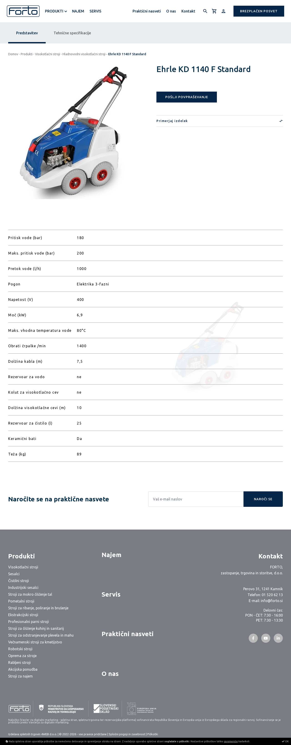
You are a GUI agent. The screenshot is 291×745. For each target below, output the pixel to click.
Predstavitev (27, 33)
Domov (13, 54)
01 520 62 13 (272, 595)
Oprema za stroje (22, 656)
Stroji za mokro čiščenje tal (30, 594)
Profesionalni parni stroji (28, 622)
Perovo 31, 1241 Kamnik (263, 589)
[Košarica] (214, 11)
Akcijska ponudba (23, 669)
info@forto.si (272, 601)
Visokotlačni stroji (47, 54)
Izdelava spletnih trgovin (24, 734)
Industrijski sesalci (23, 587)
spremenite (231, 741)
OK (285, 741)
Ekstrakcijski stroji (23, 615)
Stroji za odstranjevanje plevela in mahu (41, 635)
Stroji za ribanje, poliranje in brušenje (38, 608)
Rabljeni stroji (19, 662)
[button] (258, 11)
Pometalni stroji (21, 601)
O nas (171, 11)
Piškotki (152, 734)
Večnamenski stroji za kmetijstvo (35, 642)
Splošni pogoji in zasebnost (127, 734)
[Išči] (205, 11)
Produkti (54, 11)
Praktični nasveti (147, 11)
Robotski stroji (20, 649)
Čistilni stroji (18, 581)
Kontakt (188, 11)
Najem (78, 11)
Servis (95, 11)
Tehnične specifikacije (72, 33)
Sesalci (14, 574)
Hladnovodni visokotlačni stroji (84, 54)
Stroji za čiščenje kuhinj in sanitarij (36, 628)
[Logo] (23, 11)
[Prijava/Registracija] (223, 11)
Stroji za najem (20, 676)
